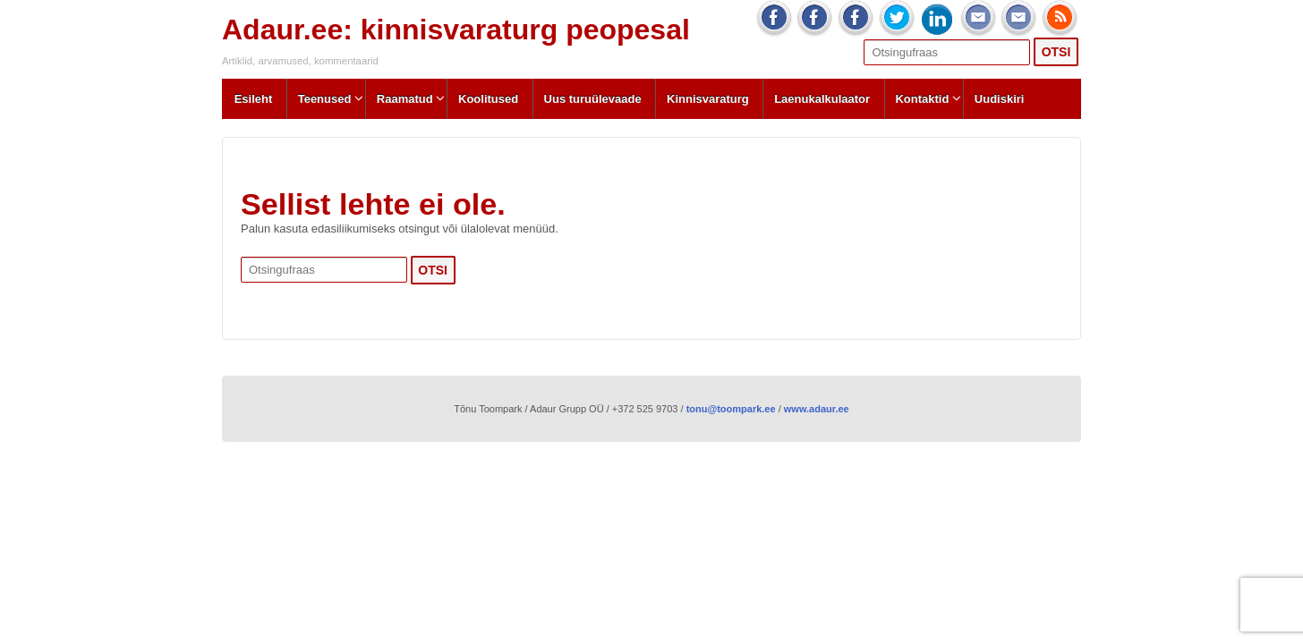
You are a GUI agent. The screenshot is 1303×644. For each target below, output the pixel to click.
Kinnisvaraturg (708, 99)
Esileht (253, 99)
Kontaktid (922, 99)
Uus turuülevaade (593, 99)
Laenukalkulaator (822, 99)
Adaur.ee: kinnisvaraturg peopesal (456, 29)
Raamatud (405, 99)
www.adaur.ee (816, 408)
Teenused (325, 99)
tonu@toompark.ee (731, 408)
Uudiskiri (1000, 99)
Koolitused (488, 99)
